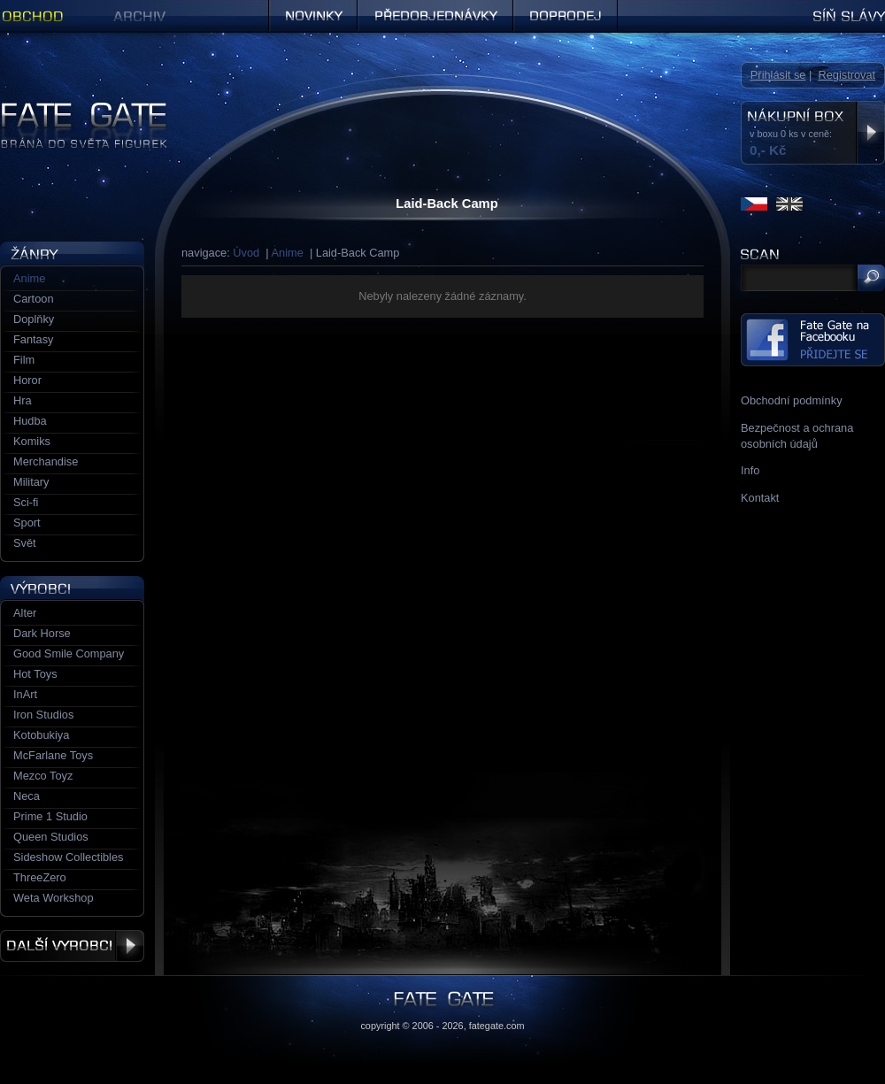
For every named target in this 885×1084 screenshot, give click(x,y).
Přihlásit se (778, 74)
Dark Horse (42, 633)
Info (750, 470)
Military (31, 481)
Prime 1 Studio (50, 816)
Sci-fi (25, 502)
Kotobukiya (41, 735)
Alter (24, 612)
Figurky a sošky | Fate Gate (69, 108)
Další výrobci (72, 946)
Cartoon (33, 298)
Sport (27, 522)
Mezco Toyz (43, 775)
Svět (24, 543)
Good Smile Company (68, 653)
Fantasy (33, 339)
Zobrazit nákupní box (870, 133)
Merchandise (45, 461)
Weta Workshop (53, 897)
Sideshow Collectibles (68, 857)
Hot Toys (35, 673)
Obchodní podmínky (792, 400)
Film (24, 359)
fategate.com (497, 1025)
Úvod (246, 252)
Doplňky (33, 319)
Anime (288, 252)
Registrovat (846, 74)
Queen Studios (50, 836)
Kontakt (760, 497)
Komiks (31, 441)
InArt (25, 694)
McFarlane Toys (53, 755)
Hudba (30, 420)
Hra (22, 400)
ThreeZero (39, 877)
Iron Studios (43, 714)
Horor (27, 380)
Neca (26, 796)
